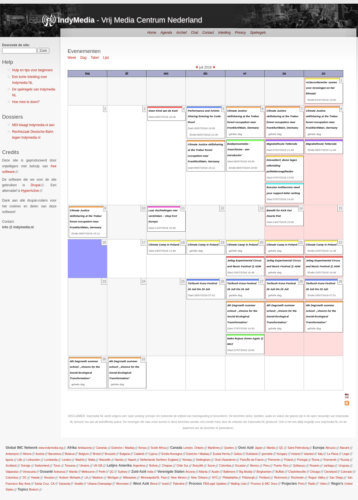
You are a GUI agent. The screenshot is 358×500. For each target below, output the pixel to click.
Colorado (346, 471)
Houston (49, 477)
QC (281, 447)
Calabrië (139, 453)
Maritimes (214, 447)
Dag (83, 58)
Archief (181, 33)
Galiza (238, 453)
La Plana (332, 453)
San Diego (336, 477)
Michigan (112, 477)
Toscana (70, 465)
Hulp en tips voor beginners (32, 70)
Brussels (110, 453)
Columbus (12, 477)
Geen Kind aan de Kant (163, 110)
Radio (311, 483)
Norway (187, 459)
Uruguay (343, 465)
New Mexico (179, 477)
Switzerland (42, 465)
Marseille (105, 459)
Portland (264, 477)
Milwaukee (129, 477)
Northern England (167, 459)
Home (151, 33)
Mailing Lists (238, 483)
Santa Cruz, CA (44, 483)
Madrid (80, 459)
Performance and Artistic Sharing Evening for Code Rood (204, 116)
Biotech (33, 489)
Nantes (119, 459)
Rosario (314, 465)
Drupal (35, 185)
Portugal (302, 459)
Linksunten (33, 459)
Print (301, 483)
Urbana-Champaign (99, 483)
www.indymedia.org (51, 447)
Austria (40, 453)
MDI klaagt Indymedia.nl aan (33, 125)
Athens (27, 453)
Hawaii (35, 477)
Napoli (132, 459)
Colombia (225, 465)
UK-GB (98, 465)
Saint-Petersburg (298, 447)
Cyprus (152, 453)
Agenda (166, 33)
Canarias (101, 447)
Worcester (122, 483)
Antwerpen (12, 453)
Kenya (142, 447)
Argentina (139, 465)
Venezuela (29, 471)
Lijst (106, 58)
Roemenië (329, 459)
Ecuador (240, 465)
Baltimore (229, 471)
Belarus (70, 453)
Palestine (178, 483)
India (150, 471)
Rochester (297, 477)
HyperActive (30, 191)
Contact (208, 33)
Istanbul (309, 453)
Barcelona (54, 453)
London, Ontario (193, 447)
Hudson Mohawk (69, 477)
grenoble (267, 453)
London (66, 459)
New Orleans (199, 477)
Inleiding (224, 33)
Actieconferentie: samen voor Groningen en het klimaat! (321, 88)
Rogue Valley (316, 477)
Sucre (211, 465)
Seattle (78, 483)
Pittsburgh (248, 477)
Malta (91, 459)
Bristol (97, 453)
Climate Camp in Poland (163, 244)
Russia (344, 459)
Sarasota (64, 483)
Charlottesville (297, 471)
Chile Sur (182, 465)
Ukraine (84, 465)
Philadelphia (230, 477)
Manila (271, 447)
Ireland (295, 453)
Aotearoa (59, 471)
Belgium (84, 453)
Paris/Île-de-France (252, 459)
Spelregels (258, 33)
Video (323, 483)
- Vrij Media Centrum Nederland (130, 20)
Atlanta (203, 471)
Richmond (280, 477)
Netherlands (147, 459)
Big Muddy (245, 471)
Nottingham (203, 459)
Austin (215, 471)
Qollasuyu (299, 465)
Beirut (153, 483)
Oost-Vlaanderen (225, 459)
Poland (288, 459)
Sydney (122, 471)
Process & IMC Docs (264, 483)
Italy (320, 453)
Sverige (25, 465)
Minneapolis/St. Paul (154, 477)
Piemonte (274, 459)
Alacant (344, 447)
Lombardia (50, 459)
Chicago (315, 471)
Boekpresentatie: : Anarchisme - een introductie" (239, 149)
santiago (329, 465)
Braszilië (198, 465)
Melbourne (87, 471)
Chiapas (167, 465)
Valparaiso (12, 471)
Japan (258, 447)
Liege (345, 453)
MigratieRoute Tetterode (282, 143)
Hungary (282, 453)
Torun (56, 465)
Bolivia (153, 465)
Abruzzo (330, 447)
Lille (19, 459)
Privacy (240, 33)
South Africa (158, 447)
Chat (194, 33)
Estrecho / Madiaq (122, 447)
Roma (315, 459)
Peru (266, 465)
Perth (102, 471)
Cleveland (330, 471)
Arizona (190, 471)
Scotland (11, 465)
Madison (97, 477)
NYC (215, 477)
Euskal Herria (221, 453)
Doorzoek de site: (16, 45)
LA (86, 477)
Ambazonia (85, 447)
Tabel (95, 58)
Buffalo (280, 471)
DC (24, 477)
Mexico (254, 465)
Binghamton (264, 471)
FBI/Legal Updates (215, 483)
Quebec (229, 447)
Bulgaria (125, 453)
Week (72, 58)
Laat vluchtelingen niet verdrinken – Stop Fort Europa (162, 216)
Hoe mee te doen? (26, 102)
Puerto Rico (281, 465)
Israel (165, 483)
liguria (9, 459)
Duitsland (251, 453)
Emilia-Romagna (172, 453)
